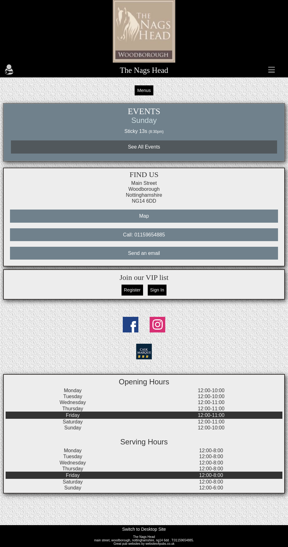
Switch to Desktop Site (144, 529)
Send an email (144, 253)
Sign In (157, 289)
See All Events (144, 146)
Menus (144, 90)
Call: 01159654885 (144, 234)
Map (144, 216)
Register (132, 289)
